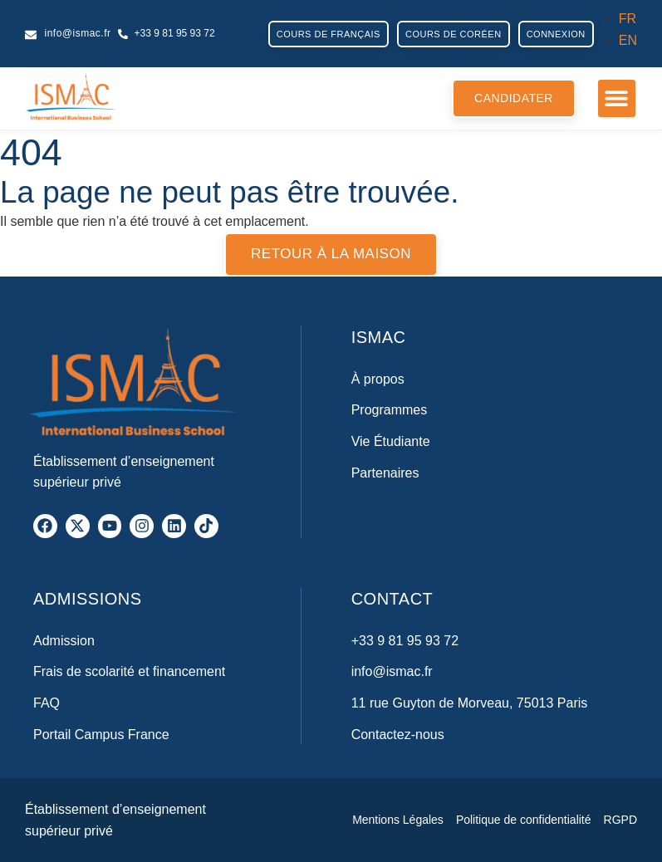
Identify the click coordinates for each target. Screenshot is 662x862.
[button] (616, 98)
